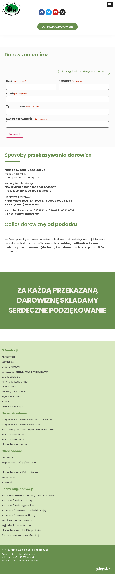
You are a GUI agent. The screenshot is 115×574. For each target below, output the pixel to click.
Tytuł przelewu (22, 106)
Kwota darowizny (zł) (27, 119)
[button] (110, 4)
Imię (16, 81)
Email (17, 93)
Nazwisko (72, 81)
